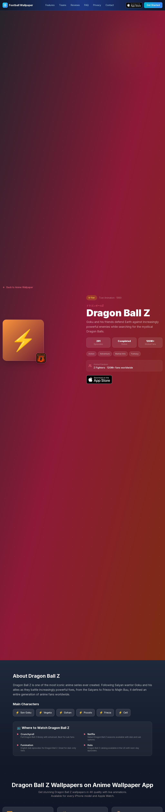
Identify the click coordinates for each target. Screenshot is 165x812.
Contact (110, 5)
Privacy (97, 5)
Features (50, 5)
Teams (62, 5)
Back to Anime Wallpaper (18, 287)
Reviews (75, 5)
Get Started (153, 5)
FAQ (86, 5)
